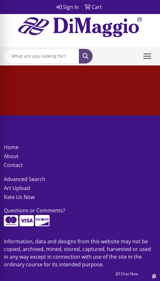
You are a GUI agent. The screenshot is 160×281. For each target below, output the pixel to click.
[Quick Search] (41, 56)
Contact (13, 165)
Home (11, 147)
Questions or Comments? (34, 210)
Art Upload (17, 188)
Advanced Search (24, 179)
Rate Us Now (19, 197)
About (11, 156)
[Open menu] (147, 56)
